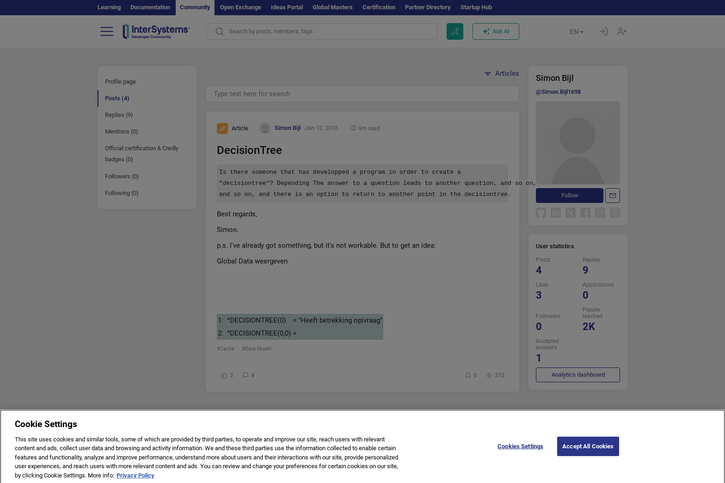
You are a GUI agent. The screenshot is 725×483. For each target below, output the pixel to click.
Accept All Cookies (588, 453)
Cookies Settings (520, 453)
